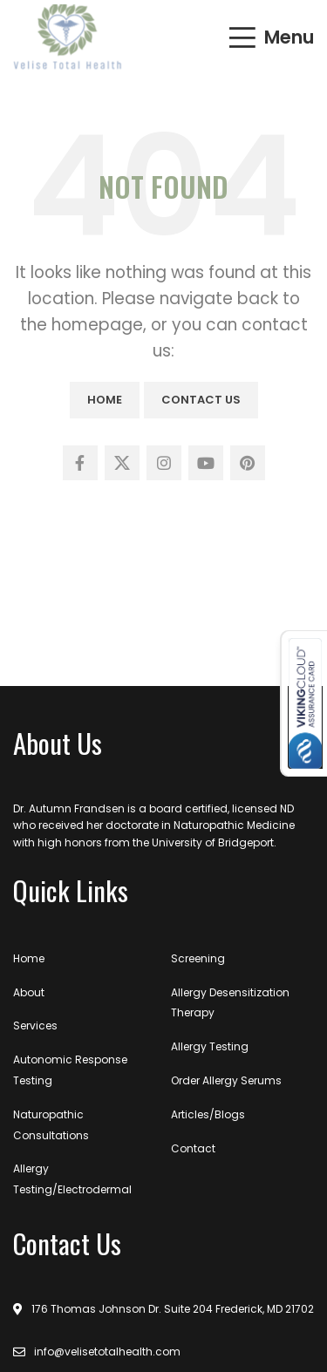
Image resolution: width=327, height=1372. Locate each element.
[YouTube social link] (205, 462)
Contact (193, 1148)
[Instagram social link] (163, 462)
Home (104, 399)
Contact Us (201, 399)
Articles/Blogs (208, 1114)
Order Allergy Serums (226, 1080)
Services (35, 1025)
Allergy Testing (210, 1046)
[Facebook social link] (80, 462)
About (28, 992)
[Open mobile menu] (271, 37)
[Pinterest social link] (247, 462)
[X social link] (122, 462)
